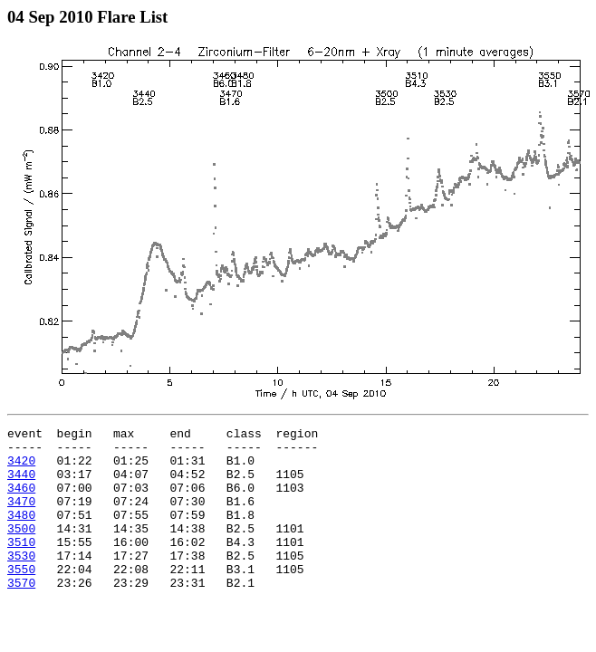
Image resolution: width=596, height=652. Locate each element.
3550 (21, 598)
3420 (21, 468)
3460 (21, 501)
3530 (21, 582)
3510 (21, 566)
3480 (21, 533)
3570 (21, 615)
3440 (21, 484)
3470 (21, 517)
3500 (21, 550)
